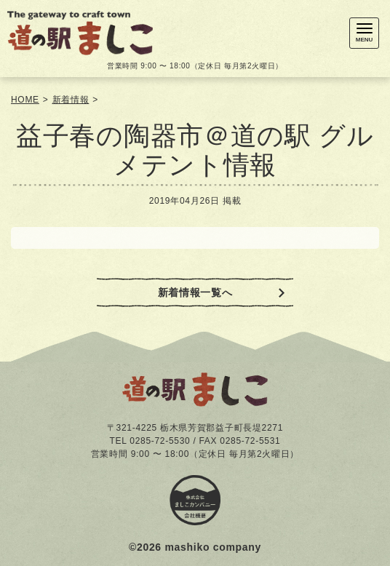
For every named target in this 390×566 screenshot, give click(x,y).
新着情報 (70, 100)
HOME (25, 100)
